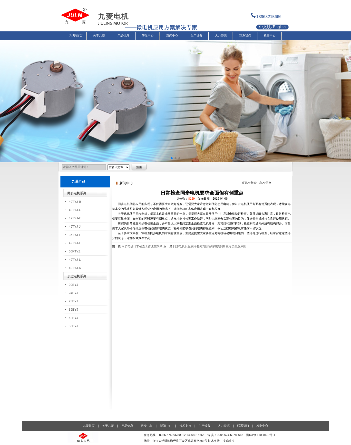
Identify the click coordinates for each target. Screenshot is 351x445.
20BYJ (73, 285)
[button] (172, 158)
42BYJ (73, 318)
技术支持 (185, 425)
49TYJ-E (75, 218)
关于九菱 (108, 425)
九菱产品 (78, 181)
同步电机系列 (76, 193)
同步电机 (124, 204)
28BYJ (73, 301)
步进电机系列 (76, 276)
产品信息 (127, 425)
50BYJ (73, 326)
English (279, 27)
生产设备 (204, 425)
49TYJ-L (75, 259)
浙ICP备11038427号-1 (260, 435)
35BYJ (73, 309)
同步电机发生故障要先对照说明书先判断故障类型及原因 (209, 246)
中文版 (265, 27)
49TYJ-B (75, 202)
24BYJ (73, 293)
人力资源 (224, 425)
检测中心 (262, 425)
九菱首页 (89, 425)
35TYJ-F (75, 235)
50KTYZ (74, 251)
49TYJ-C (75, 210)
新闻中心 (256, 183)
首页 (244, 183)
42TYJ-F (75, 243)
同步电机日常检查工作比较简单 (142, 246)
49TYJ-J (74, 226)
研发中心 (146, 425)
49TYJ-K (75, 268)
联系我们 (243, 425)
